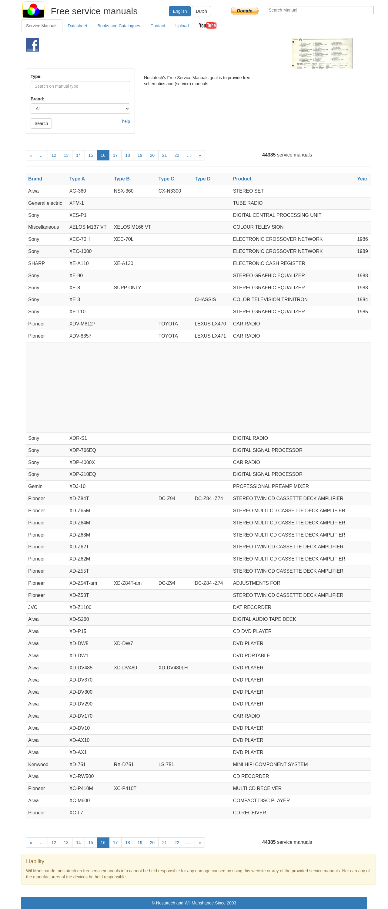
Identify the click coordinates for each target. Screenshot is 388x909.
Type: (36, 76)
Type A (77, 178)
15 (91, 155)
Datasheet (77, 25)
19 (140, 155)
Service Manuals (42, 25)
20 (152, 155)
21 (164, 155)
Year (362, 178)
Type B (122, 178)
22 (177, 155)
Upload (182, 25)
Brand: (37, 98)
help (126, 121)
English (180, 11)
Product (242, 178)
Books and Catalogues (118, 25)
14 (78, 155)
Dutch (201, 11)
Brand (35, 178)
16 (103, 155)
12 (54, 155)
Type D (202, 178)
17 (115, 155)
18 (127, 155)
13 (66, 155)
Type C (166, 178)
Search (41, 123)
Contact (157, 25)
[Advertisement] (184, 53)
